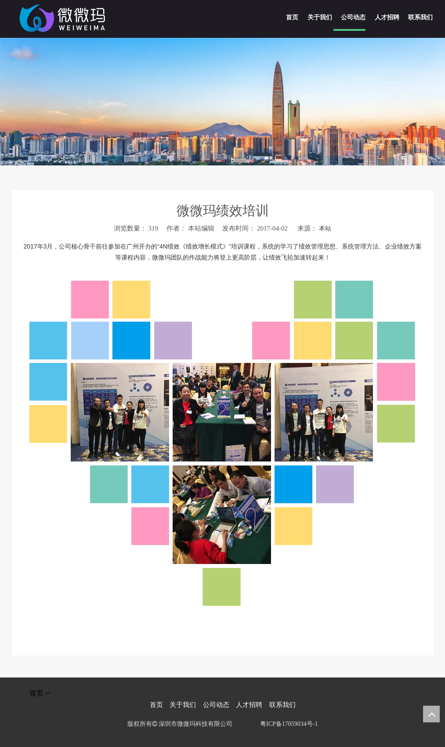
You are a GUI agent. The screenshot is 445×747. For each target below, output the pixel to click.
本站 (325, 228)
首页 (156, 704)
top (431, 714)
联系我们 (282, 704)
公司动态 (216, 704)
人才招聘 (249, 704)
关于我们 (183, 704)
